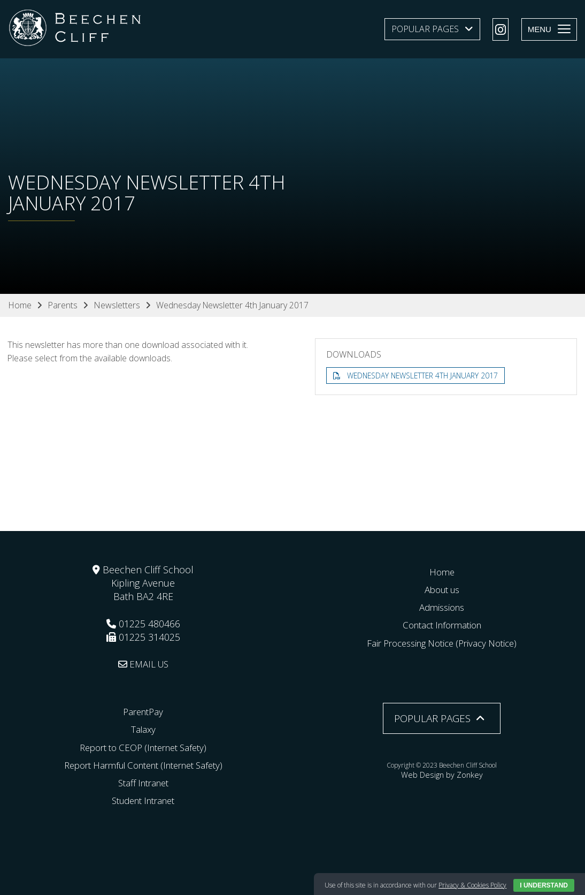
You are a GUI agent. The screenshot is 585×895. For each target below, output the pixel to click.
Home (441, 571)
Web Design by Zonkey (442, 773)
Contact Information (442, 624)
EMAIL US (143, 663)
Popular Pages (425, 29)
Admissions (442, 607)
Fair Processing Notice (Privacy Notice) (442, 642)
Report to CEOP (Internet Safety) (143, 747)
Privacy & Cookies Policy (472, 885)
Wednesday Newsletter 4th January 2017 (425, 375)
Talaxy (143, 729)
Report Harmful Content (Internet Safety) (143, 765)
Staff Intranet (143, 782)
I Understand (544, 885)
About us (442, 589)
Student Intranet (143, 800)
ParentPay (143, 711)
